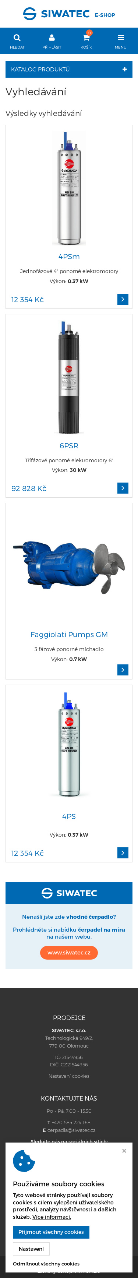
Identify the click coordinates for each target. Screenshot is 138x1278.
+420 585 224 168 (71, 1122)
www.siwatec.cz (69, 952)
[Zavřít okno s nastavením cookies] (124, 1151)
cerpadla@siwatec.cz (71, 1130)
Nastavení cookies (69, 1076)
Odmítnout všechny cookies (46, 1264)
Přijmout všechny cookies (51, 1232)
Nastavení (31, 1249)
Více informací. (51, 1217)
